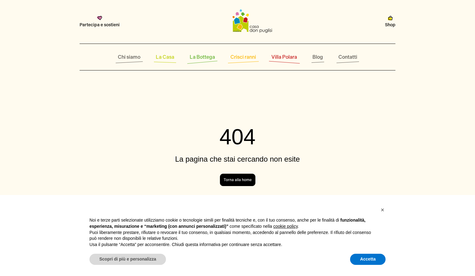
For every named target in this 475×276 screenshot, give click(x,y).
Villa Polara (284, 57)
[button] (382, 210)
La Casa (165, 57)
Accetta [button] (368, 259)
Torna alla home (238, 180)
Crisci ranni (243, 57)
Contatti (347, 57)
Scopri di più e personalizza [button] (127, 259)
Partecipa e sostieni (100, 22)
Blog (317, 57)
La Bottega (202, 57)
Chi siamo (129, 57)
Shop (390, 22)
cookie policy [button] (285, 226)
